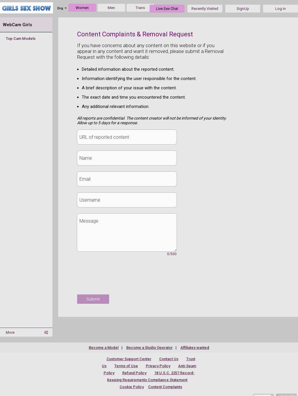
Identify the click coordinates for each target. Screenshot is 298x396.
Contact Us (168, 359)
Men (111, 8)
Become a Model (103, 347)
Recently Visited (204, 8)
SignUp (243, 8)
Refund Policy (134, 373)
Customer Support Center (129, 359)
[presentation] (121, 278)
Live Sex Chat (167, 8)
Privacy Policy (158, 366)
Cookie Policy (132, 387)
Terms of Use (126, 366)
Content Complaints (165, 387)
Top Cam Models (21, 38)
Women (82, 8)
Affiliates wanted (194, 347)
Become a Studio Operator (149, 347)
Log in (280, 8)
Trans (140, 8)
